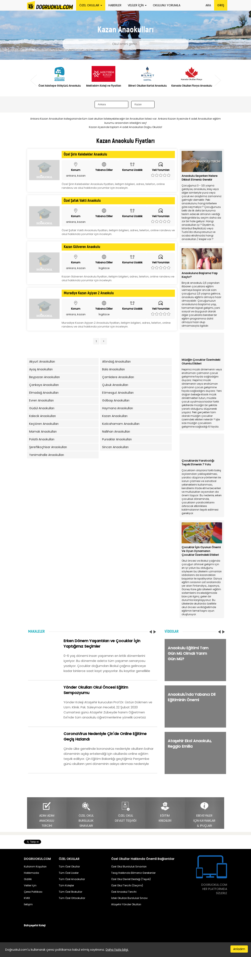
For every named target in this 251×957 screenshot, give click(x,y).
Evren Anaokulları (41, 400)
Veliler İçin (30, 885)
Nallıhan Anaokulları (116, 431)
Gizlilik (28, 879)
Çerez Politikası (33, 892)
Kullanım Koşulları (35, 866)
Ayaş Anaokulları (41, 369)
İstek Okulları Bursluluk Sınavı (129, 898)
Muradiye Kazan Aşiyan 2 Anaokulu (89, 293)
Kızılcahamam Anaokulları (120, 424)
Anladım (239, 949)
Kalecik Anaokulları (42, 416)
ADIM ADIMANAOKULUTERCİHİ (46, 814)
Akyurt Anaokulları (42, 361)
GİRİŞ (220, 5)
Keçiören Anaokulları (44, 424)
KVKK (27, 898)
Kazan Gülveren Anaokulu (82, 247)
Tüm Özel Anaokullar (72, 879)
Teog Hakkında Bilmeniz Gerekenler (133, 873)
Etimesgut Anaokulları (118, 393)
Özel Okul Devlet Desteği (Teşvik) (131, 879)
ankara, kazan (76, 176)
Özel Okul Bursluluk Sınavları (129, 866)
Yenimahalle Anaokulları (46, 455)
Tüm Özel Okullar (69, 866)
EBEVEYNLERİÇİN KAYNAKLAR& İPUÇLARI (204, 814)
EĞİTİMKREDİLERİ (165, 812)
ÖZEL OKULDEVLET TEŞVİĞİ (125, 812)
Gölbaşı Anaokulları (115, 400)
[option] (60, 79)
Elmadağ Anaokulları (44, 393)
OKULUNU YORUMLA (166, 5)
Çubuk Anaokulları (115, 385)
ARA (208, 5)
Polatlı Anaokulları (41, 439)
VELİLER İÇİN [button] (137, 5)
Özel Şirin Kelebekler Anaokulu (85, 154)
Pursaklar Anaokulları (117, 439)
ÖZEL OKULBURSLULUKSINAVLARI (86, 814)
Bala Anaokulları (113, 369)
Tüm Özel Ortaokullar (72, 898)
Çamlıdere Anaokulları (118, 377)
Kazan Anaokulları (114, 416)
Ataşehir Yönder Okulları (126, 904)
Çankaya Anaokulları (44, 385)
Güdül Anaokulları (41, 408)
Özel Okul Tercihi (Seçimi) (127, 885)
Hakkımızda (31, 873)
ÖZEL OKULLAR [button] (90, 5)
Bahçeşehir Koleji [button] (35, 925)
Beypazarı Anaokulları (44, 377)
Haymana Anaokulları (117, 408)
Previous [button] (33, 80)
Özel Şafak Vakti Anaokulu (82, 201)
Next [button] (218, 80)
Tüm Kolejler (66, 885)
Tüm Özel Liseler (69, 873)
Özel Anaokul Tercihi (124, 892)
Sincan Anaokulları (115, 447)
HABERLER (114, 5)
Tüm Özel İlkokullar (70, 892)
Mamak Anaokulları (43, 431)
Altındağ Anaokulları (116, 361)
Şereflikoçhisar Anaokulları (48, 447)
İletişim (28, 904)
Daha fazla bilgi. (117, 950)
